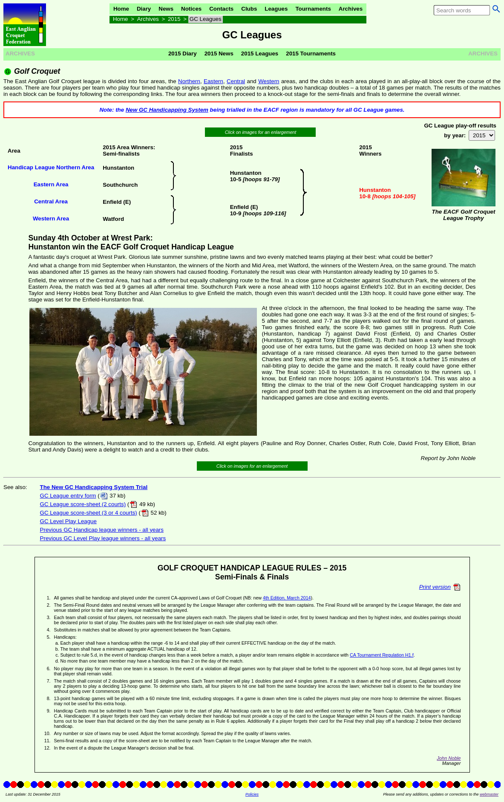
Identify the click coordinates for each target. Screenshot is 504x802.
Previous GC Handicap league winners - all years (102, 530)
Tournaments (313, 9)
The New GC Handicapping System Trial (94, 487)
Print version (435, 587)
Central (236, 81)
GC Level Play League (68, 521)
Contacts (221, 9)
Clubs (249, 9)
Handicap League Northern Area (51, 167)
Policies (252, 794)
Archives (351, 9)
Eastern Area (51, 184)
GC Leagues (206, 19)
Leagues (276, 9)
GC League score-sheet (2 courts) (83, 504)
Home (121, 9)
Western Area (51, 218)
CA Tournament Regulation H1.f (382, 654)
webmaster (489, 794)
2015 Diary (182, 53)
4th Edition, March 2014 (287, 597)
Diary (144, 9)
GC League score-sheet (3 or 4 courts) (88, 513)
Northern (189, 81)
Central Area (51, 201)
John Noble (449, 758)
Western (268, 81)
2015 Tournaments (311, 53)
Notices (191, 9)
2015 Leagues (259, 53)
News (165, 9)
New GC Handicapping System (167, 110)
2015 (174, 19)
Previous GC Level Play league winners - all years (103, 538)
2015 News (218, 53)
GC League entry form (68, 495)
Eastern (213, 81)
